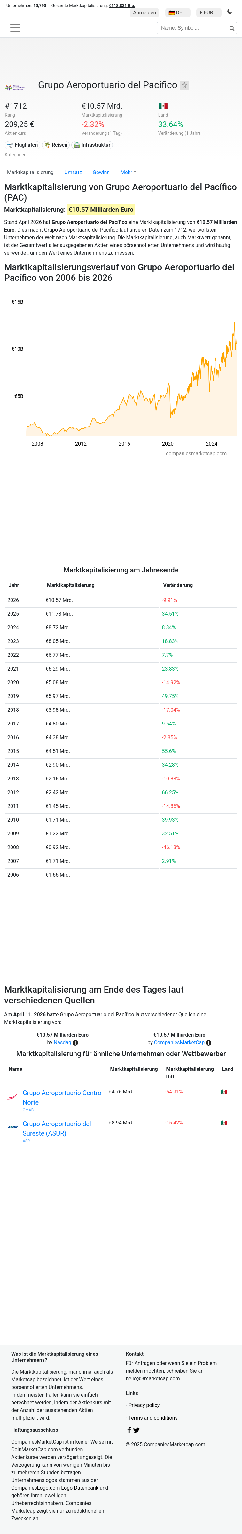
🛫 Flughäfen (22, 145)
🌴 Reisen (55, 145)
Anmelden (144, 13)
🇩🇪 (176, 13)
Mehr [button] (126, 172)
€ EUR (206, 13)
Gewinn (101, 172)
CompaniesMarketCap (179, 1042)
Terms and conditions (153, 1418)
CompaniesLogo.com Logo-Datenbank (54, 1488)
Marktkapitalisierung (30, 172)
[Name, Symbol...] (197, 28)
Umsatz (73, 172)
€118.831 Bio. (122, 5)
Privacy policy (144, 1405)
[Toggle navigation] (15, 27)
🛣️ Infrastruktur (92, 145)
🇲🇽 (163, 106)
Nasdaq (62, 1042)
